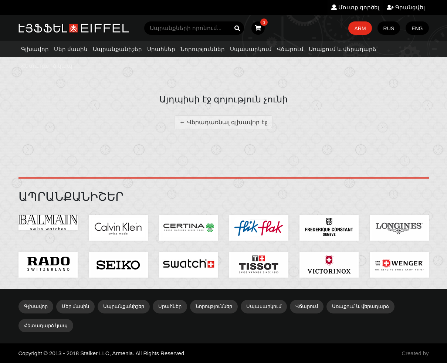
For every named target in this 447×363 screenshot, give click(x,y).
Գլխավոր (35, 49)
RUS (388, 28)
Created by (415, 353)
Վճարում (290, 49)
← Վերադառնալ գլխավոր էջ (223, 122)
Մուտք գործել (355, 7)
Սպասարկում (251, 49)
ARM (360, 28)
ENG (417, 28)
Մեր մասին (71, 49)
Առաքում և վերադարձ (342, 49)
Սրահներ (161, 49)
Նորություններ (202, 49)
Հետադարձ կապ (46, 65)
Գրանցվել (406, 7)
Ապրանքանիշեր (117, 49)
